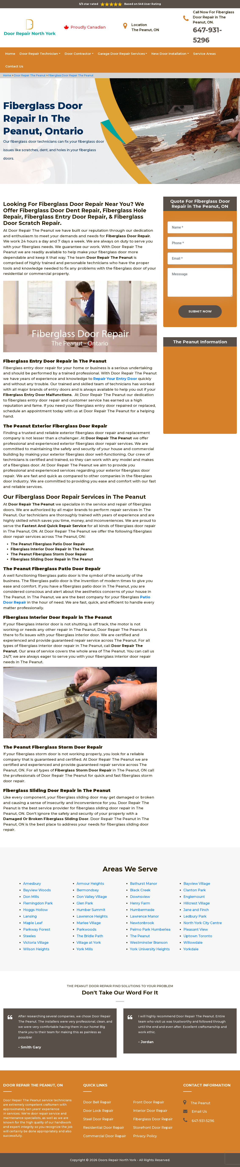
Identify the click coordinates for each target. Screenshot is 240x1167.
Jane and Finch (196, 910)
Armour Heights (90, 884)
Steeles (29, 936)
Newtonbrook (142, 923)
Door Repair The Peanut (29, 75)
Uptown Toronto (197, 936)
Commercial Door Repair (104, 1136)
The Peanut (140, 936)
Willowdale (192, 943)
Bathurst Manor (143, 884)
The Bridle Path (90, 936)
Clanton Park (194, 890)
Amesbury (32, 884)
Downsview (140, 897)
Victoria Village (36, 943)
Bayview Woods (37, 890)
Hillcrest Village (196, 903)
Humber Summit (91, 910)
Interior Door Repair (150, 1111)
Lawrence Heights (92, 916)
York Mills (85, 949)
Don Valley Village (92, 897)
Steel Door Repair (98, 1119)
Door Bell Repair (97, 1102)
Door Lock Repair (98, 1111)
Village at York (89, 943)
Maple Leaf (32, 923)
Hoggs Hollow (35, 910)
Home (10, 54)
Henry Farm (140, 903)
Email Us (199, 1111)
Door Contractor (78, 54)
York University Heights (150, 949)
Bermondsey (88, 890)
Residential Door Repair (103, 1128)
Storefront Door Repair (153, 1128)
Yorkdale (190, 949)
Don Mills (31, 897)
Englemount (194, 897)
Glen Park (85, 903)
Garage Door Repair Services (121, 54)
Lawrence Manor (144, 916)
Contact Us (14, 66)
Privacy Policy (145, 1136)
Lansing (30, 916)
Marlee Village (89, 923)
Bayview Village (196, 884)
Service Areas (204, 54)
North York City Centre (202, 923)
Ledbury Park (195, 916)
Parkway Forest (36, 929)
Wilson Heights (36, 949)
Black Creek (140, 890)
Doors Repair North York (117, 1160)
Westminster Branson (148, 943)
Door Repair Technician (39, 54)
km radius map (200, 391)
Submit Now (200, 311)
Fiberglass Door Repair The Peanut (70, 75)
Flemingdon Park (38, 903)
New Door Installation (168, 54)
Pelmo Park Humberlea (150, 929)
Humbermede (142, 910)
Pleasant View (195, 929)
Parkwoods (86, 929)
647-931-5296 (203, 1121)
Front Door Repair (148, 1102)
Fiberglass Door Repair (153, 1119)
